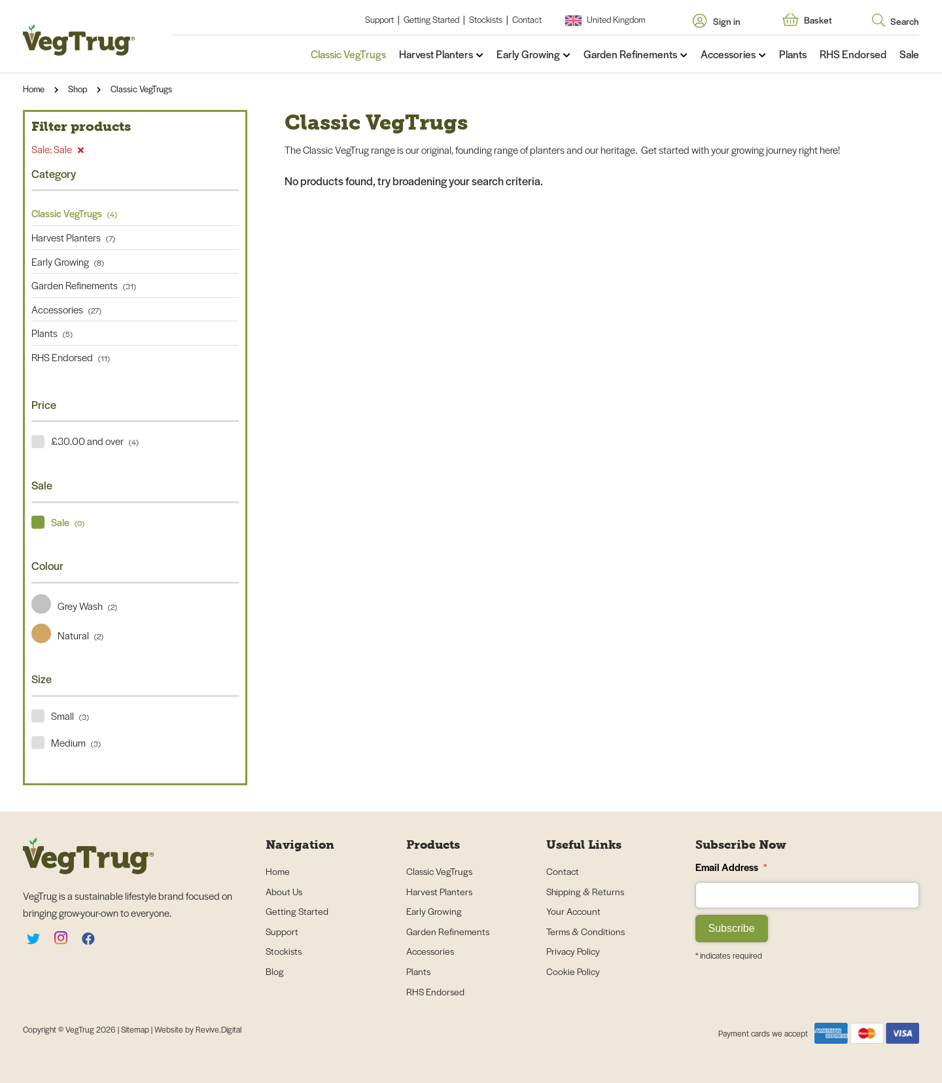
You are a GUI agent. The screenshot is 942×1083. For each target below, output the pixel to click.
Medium (76, 742)
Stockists (485, 19)
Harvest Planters (436, 54)
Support (379, 19)
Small (70, 715)
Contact (527, 19)
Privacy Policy (573, 950)
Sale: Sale (57, 149)
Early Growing (528, 54)
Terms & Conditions (585, 931)
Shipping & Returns (585, 891)
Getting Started (431, 19)
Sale (909, 54)
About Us (284, 891)
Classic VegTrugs (348, 54)
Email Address (731, 867)
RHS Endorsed (853, 54)
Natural (67, 635)
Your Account (573, 910)
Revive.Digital (218, 1029)
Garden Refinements (630, 54)
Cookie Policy (573, 971)
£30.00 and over (95, 441)
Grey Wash (74, 606)
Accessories (728, 54)
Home (33, 88)
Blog (275, 971)
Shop (77, 88)
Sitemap (136, 1029)
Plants (793, 54)
